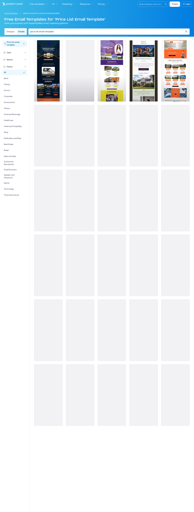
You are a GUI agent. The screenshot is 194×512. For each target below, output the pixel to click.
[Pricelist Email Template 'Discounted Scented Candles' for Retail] (143, 265)
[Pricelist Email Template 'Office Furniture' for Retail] (80, 265)
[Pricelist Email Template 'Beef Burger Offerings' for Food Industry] (48, 200)
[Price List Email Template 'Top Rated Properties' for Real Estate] (143, 71)
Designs (10, 31)
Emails (21, 31)
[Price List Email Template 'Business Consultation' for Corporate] (175, 395)
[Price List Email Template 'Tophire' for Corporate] (112, 135)
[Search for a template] (107, 31)
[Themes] (25, 67)
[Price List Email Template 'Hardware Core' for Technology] (112, 330)
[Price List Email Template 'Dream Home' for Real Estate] (48, 135)
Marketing (68, 4)
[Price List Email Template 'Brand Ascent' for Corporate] (175, 330)
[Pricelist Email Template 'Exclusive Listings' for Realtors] (48, 71)
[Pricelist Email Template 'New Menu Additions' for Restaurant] (112, 265)
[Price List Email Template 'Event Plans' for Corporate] (143, 135)
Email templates (11, 13)
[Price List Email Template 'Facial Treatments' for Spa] (48, 395)
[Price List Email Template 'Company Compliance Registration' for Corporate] (175, 135)
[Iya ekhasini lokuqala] (11, 4)
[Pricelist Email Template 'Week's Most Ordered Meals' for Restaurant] (112, 200)
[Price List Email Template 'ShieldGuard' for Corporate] (143, 330)
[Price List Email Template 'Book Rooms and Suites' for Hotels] (175, 265)
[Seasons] (25, 60)
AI (55, 4)
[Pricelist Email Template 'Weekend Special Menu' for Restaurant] (80, 200)
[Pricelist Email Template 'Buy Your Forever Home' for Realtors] (80, 71)
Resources (86, 4)
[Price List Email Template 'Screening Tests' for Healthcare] (80, 395)
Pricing (103, 4)
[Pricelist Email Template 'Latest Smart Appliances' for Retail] (48, 265)
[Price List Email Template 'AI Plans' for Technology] (112, 395)
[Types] (25, 52)
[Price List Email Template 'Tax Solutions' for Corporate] (80, 330)
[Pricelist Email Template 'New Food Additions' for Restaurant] (143, 200)
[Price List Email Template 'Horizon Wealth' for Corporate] (143, 395)
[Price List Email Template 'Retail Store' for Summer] (48, 330)
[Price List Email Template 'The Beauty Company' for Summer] (175, 200)
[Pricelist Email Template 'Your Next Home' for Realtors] (112, 71)
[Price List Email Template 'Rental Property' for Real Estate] (80, 135)
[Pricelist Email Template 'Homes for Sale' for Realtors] (175, 71)
